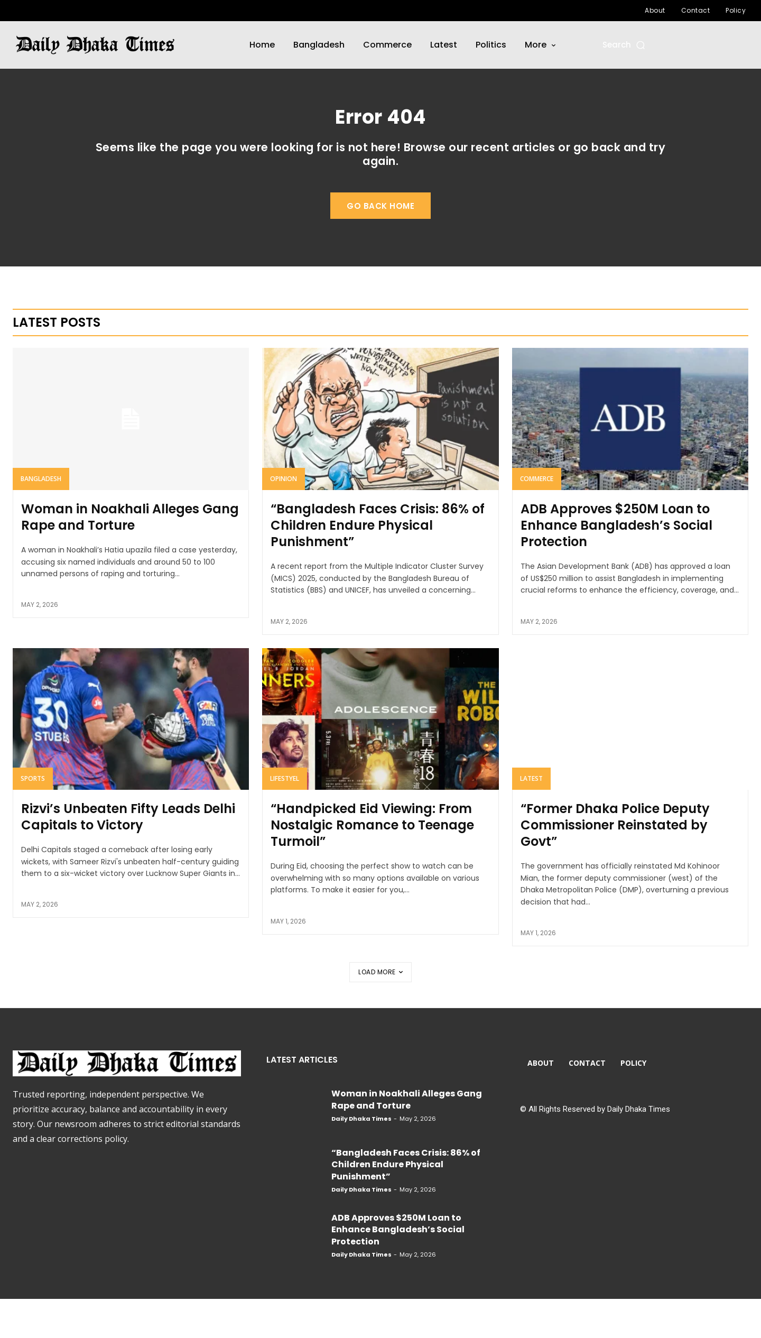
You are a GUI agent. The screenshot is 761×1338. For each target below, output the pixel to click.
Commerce (536, 517)
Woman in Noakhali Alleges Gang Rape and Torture (130, 556)
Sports (33, 817)
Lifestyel (284, 817)
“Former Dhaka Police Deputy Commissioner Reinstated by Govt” (615, 864)
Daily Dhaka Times (361, 1158)
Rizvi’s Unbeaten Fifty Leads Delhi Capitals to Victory (128, 856)
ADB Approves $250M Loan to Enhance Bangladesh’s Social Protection (616, 564)
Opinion (283, 517)
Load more (380, 1011)
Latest (531, 817)
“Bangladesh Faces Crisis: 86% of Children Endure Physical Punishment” (378, 564)
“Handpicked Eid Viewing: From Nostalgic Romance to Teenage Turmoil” (372, 864)
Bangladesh (41, 517)
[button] (624, 45)
